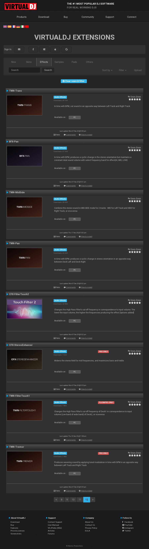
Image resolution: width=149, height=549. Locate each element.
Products (22, 17)
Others (89, 62)
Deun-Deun (136, 96)
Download (43, 17)
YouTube (127, 525)
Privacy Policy (91, 528)
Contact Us (90, 525)
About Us (89, 522)
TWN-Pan (14, 243)
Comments (71, 135)
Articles (51, 531)
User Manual (53, 525)
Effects (44, 62)
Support (109, 17)
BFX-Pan (13, 141)
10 (73, 499)
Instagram (128, 528)
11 (80, 499)
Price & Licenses (18, 531)
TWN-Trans (15, 90)
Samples (59, 62)
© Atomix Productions (74, 546)
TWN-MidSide (17, 192)
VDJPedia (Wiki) (55, 528)
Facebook (127, 522)
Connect (131, 17)
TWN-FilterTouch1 (19, 396)
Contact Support (55, 522)
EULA (87, 531)
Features (14, 528)
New (13, 62)
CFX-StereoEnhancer (21, 345)
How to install (86, 135)
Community (88, 17)
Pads (74, 62)
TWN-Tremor (16, 447)
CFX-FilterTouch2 (19, 294)
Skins (29, 62)
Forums (51, 534)
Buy (66, 17)
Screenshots (16, 534)
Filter (122, 70)
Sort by (107, 70)
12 (86, 499)
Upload (138, 70)
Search (48, 70)
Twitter (126, 531)
